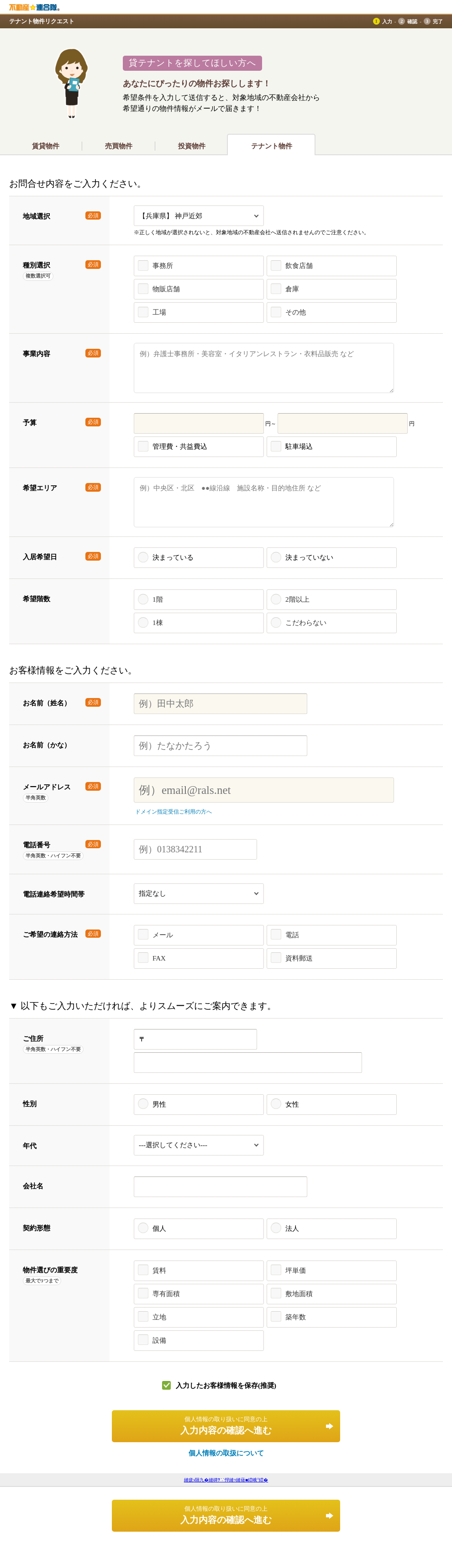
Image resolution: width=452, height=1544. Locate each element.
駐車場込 (299, 446)
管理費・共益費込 (179, 446)
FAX (159, 958)
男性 (159, 1104)
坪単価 (295, 1270)
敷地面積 (299, 1293)
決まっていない (309, 557)
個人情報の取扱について (226, 1453)
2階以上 (297, 599)
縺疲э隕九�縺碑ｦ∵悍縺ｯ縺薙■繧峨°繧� (226, 1479)
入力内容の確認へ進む (226, 1425)
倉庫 (292, 289)
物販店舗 (166, 289)
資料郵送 (299, 958)
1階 (157, 599)
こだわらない (305, 622)
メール (162, 935)
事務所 (162, 265)
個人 (159, 1228)
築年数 (295, 1317)
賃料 (159, 1270)
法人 (292, 1228)
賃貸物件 (45, 146)
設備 (159, 1340)
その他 (295, 312)
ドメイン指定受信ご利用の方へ (173, 812)
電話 (292, 935)
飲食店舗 (299, 265)
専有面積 (166, 1293)
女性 (292, 1104)
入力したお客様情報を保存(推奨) (226, 1385)
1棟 (157, 622)
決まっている (173, 557)
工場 (159, 312)
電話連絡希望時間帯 (53, 894)
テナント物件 (271, 146)
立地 (159, 1317)
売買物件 (118, 146)
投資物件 (191, 146)
